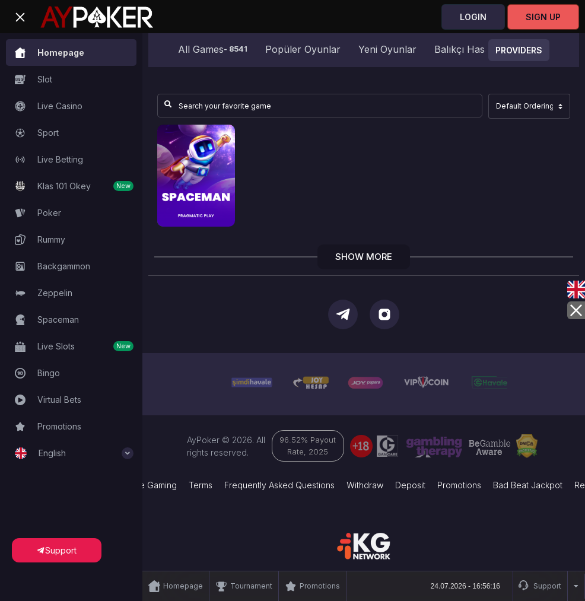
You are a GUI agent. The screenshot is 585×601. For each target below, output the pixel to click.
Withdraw (364, 485)
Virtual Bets (48, 400)
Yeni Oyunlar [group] (387, 49)
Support (540, 586)
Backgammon (52, 266)
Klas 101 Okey (74, 186)
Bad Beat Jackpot (527, 485)
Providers (518, 50)
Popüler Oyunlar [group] (303, 49)
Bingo (37, 373)
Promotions (48, 426)
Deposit (410, 485)
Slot (33, 79)
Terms (200, 485)
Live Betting (49, 159)
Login (473, 17)
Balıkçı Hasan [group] (465, 49)
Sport (37, 133)
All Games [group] (212, 49)
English (74, 453)
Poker (38, 213)
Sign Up (543, 17)
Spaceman (47, 319)
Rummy (40, 239)
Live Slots (74, 346)
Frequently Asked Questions (279, 485)
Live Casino (48, 106)
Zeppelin (43, 293)
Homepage (49, 52)
